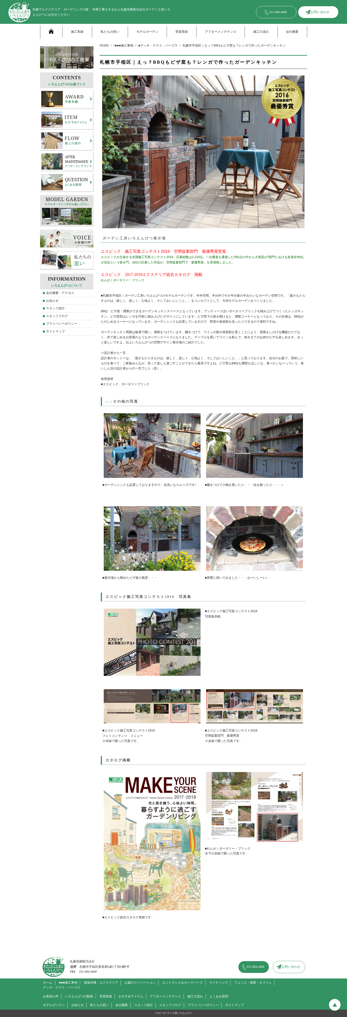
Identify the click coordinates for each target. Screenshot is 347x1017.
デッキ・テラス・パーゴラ (61, 987)
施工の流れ (261, 31)
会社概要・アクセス (60, 293)
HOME (104, 45)
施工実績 (77, 31)
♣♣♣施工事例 (68, 982)
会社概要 (292, 31)
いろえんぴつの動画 (79, 996)
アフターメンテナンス (220, 31)
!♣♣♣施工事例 (123, 45)
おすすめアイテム (130, 996)
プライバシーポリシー (61, 323)
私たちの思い (99, 1005)
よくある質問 (218, 996)
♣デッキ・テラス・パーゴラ (158, 45)
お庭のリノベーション (140, 982)
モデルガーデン (147, 31)
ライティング (218, 982)
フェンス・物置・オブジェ (253, 982)
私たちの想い (110, 31)
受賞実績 (181, 31)
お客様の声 (51, 996)
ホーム (47, 982)
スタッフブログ (57, 316)
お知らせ (52, 300)
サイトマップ (55, 331)
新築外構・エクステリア (101, 982)
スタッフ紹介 (55, 308)
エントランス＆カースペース (182, 982)
